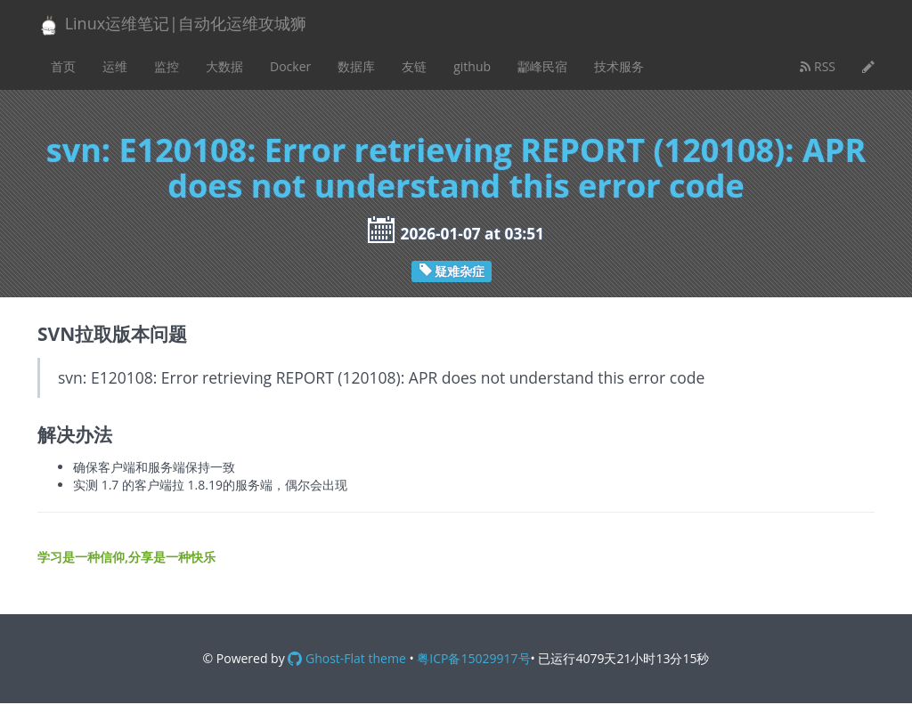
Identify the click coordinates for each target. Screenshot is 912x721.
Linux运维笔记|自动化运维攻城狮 (171, 24)
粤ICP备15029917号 (473, 658)
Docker (290, 66)
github (472, 66)
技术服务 (619, 66)
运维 (114, 66)
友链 (414, 66)
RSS (817, 66)
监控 (166, 66)
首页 (63, 66)
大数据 (224, 66)
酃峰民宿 (542, 66)
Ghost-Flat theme (346, 658)
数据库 (356, 66)
